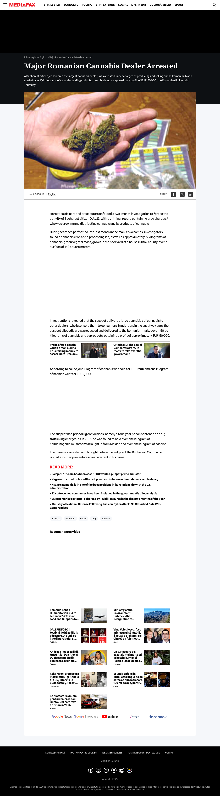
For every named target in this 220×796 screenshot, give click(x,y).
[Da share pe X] (182, 194)
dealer (83, 518)
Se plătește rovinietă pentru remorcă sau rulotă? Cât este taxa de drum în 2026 (63, 701)
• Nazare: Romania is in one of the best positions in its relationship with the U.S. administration (100, 486)
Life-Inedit (138, 4)
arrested (56, 518)
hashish (106, 518)
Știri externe (105, 4)
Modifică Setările (110, 761)
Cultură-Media (160, 4)
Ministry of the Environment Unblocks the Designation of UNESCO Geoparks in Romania (127, 614)
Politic (87, 4)
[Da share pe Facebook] (173, 194)
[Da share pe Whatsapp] (190, 194)
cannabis (70, 518)
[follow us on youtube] (110, 717)
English (43, 57)
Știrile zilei (52, 4)
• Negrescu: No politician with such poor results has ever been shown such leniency (104, 479)
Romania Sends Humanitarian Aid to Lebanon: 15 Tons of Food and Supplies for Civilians (64, 614)
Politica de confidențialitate (144, 753)
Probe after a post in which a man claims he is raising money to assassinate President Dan (64, 349)
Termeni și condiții (112, 753)
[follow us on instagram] (134, 717)
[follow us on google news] (62, 717)
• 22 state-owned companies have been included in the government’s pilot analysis (103, 493)
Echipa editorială (55, 753)
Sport (178, 4)
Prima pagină (31, 57)
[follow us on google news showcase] (86, 717)
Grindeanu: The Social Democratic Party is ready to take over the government (127, 349)
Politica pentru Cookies (83, 753)
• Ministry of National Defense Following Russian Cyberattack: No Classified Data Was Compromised (105, 506)
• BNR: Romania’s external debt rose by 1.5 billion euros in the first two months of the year (107, 498)
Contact (170, 753)
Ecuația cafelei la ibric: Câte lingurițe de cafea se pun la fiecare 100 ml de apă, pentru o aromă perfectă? (128, 678)
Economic (71, 4)
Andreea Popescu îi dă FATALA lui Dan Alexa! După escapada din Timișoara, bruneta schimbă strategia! (64, 656)
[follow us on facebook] (158, 717)
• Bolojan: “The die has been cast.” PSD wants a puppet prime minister (95, 474)
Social (123, 4)
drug (94, 518)
